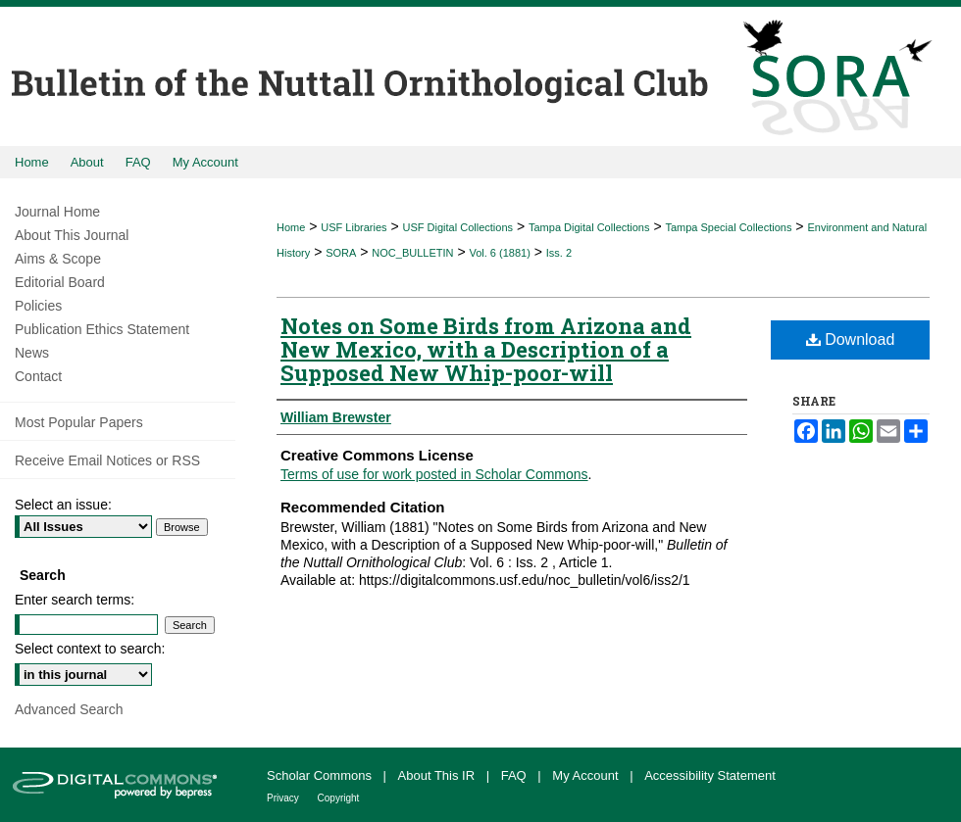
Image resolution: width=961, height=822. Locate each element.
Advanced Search (69, 709)
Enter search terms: (74, 599)
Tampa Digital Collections (589, 227)
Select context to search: (90, 648)
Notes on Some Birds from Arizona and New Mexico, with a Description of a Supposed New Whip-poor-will (485, 349)
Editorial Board (60, 282)
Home (291, 227)
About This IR (438, 775)
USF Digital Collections (458, 227)
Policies (38, 306)
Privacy (284, 798)
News (32, 353)
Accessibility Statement (710, 775)
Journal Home (57, 211)
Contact (38, 376)
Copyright (339, 798)
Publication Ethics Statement (102, 329)
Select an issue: (63, 504)
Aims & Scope (58, 258)
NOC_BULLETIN (412, 253)
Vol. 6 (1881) (499, 253)
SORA (341, 253)
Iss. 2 (559, 253)
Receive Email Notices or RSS (107, 460)
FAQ (516, 775)
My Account (587, 775)
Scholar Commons (321, 775)
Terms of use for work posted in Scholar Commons (434, 474)
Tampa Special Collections (728, 227)
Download (850, 339)
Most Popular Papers (79, 422)
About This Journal (71, 235)
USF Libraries (353, 227)
